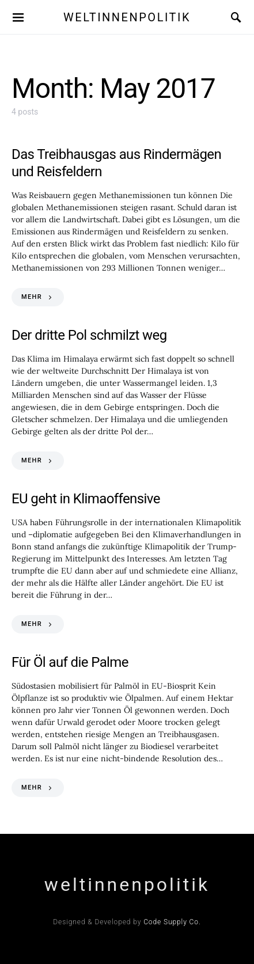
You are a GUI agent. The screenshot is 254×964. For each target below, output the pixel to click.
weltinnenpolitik (127, 17)
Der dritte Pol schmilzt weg (89, 335)
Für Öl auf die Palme (70, 662)
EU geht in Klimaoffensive (86, 499)
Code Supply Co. (172, 922)
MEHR (31, 297)
